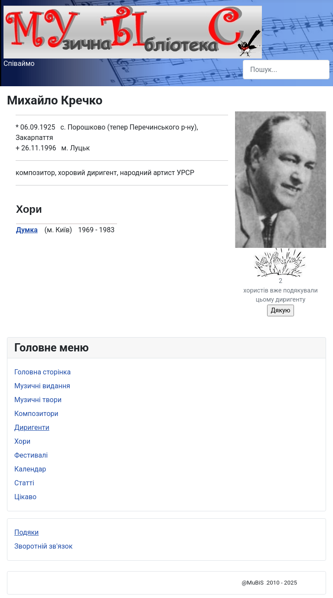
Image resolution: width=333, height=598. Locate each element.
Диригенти (31, 427)
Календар (30, 469)
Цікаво (25, 497)
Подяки (26, 532)
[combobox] (286, 69)
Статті (24, 483)
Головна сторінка (42, 372)
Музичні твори (38, 400)
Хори (22, 441)
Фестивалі (31, 455)
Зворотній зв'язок (43, 546)
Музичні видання (42, 386)
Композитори (36, 414)
